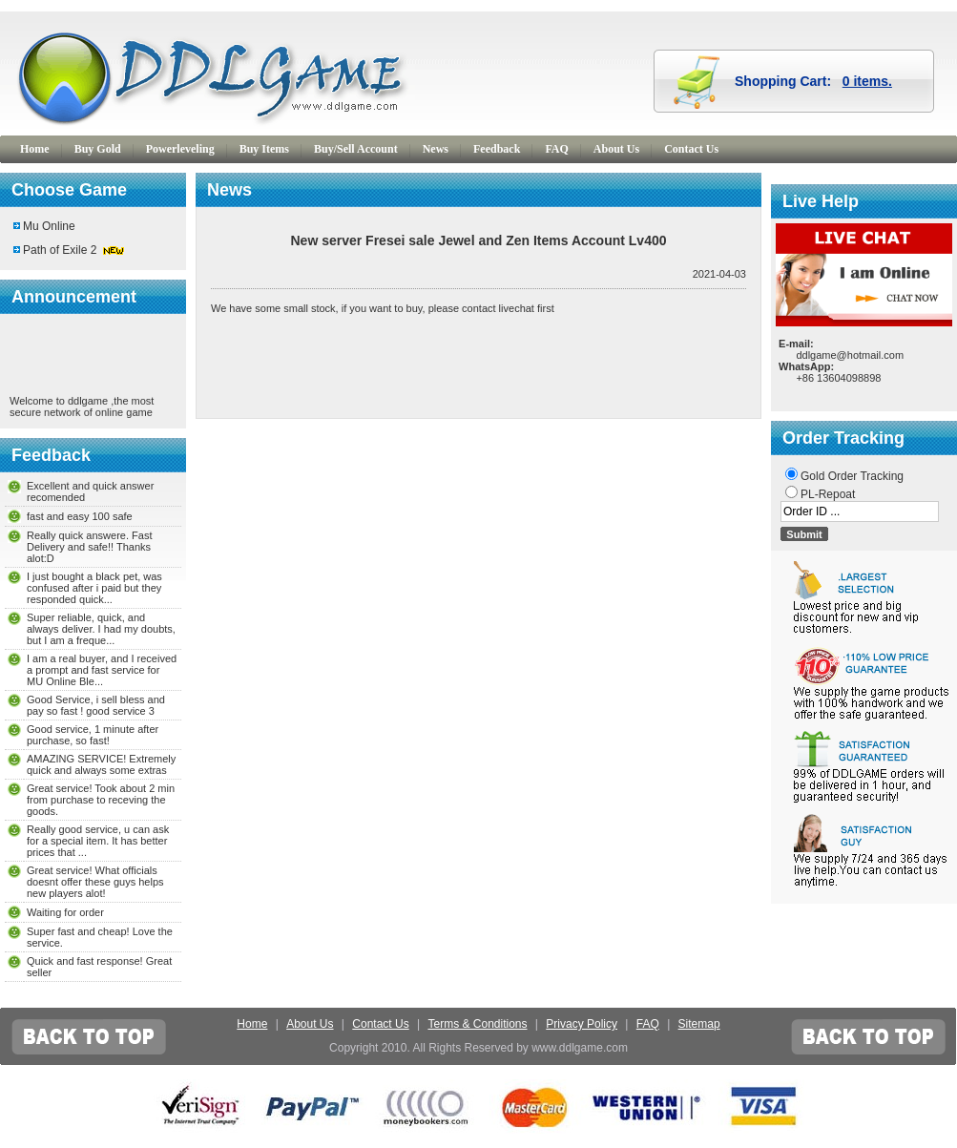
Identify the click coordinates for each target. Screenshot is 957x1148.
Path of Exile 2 (59, 250)
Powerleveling (180, 149)
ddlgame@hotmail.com (850, 355)
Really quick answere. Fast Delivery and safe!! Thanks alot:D (89, 547)
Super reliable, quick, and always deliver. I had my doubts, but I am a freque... (101, 629)
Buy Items (264, 149)
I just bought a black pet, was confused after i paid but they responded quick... (94, 588)
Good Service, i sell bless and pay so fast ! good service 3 (96, 705)
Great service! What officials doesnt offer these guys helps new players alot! (95, 882)
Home (35, 149)
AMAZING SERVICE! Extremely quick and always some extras (101, 764)
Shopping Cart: (813, 81)
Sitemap (699, 1024)
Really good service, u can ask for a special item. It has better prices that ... (98, 841)
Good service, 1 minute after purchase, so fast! (92, 734)
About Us (616, 149)
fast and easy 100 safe (80, 516)
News (435, 149)
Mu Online (49, 226)
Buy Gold (97, 149)
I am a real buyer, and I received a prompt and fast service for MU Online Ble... (102, 670)
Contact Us (691, 149)
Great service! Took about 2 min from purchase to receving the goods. (101, 800)
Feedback (496, 149)
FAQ (556, 149)
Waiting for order (65, 912)
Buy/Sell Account (356, 149)
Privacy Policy (581, 1024)
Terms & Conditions (477, 1024)
